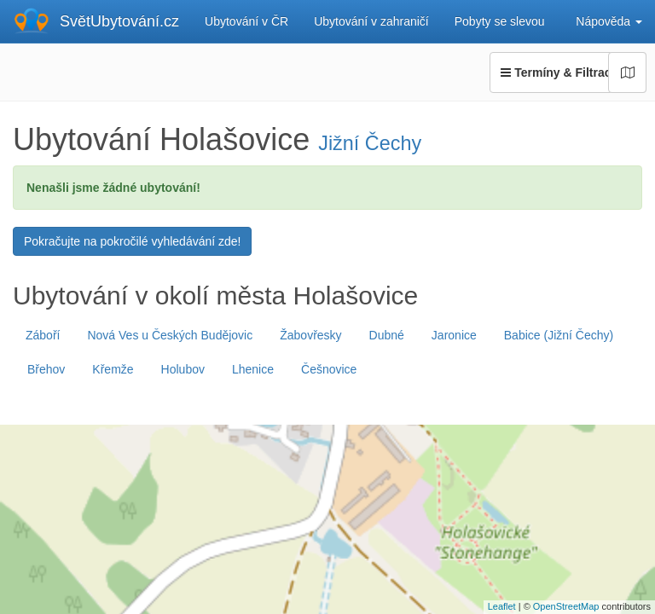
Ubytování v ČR (246, 21)
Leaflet (502, 606)
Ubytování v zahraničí (371, 21)
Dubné (386, 335)
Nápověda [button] (609, 21)
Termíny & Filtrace (568, 72)
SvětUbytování (119, 21)
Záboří (43, 335)
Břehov (46, 369)
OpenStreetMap (566, 606)
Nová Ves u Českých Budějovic (169, 335)
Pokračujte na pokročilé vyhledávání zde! (132, 241)
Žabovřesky (310, 335)
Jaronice (454, 335)
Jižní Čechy (369, 143)
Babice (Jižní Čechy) (558, 335)
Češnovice (328, 369)
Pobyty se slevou (500, 21)
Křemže (112, 369)
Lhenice (253, 369)
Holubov (183, 369)
